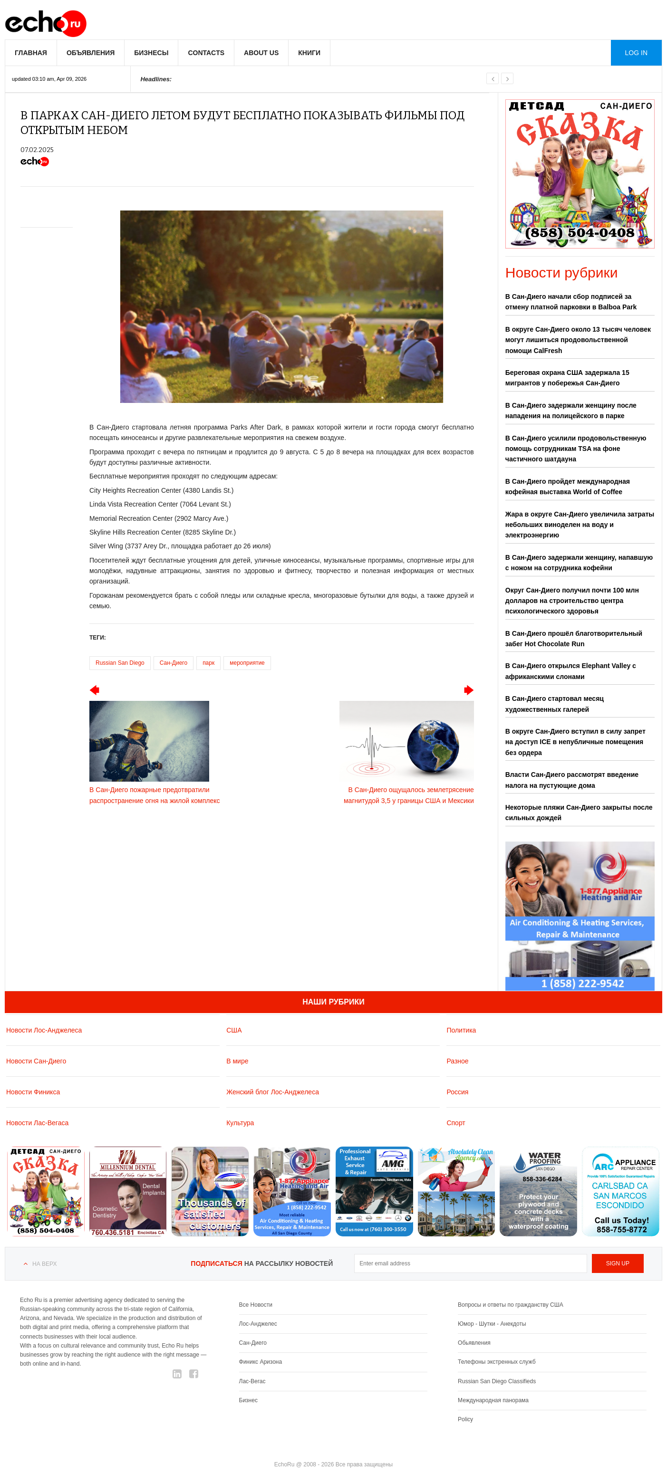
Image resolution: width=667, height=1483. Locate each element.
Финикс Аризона (260, 1362)
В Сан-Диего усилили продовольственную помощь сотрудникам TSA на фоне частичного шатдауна (576, 448)
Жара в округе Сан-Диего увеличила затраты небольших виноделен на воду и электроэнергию (580, 524)
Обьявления (474, 1342)
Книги (309, 53)
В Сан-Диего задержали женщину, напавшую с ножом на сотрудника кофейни (579, 563)
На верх (44, 1264)
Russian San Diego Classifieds (497, 1381)
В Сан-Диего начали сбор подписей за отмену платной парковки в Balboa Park (571, 302)
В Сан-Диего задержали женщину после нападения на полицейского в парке (571, 411)
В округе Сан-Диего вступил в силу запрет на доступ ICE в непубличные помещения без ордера (575, 741)
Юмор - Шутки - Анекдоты (492, 1323)
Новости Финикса (33, 1091)
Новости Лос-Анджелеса (44, 1029)
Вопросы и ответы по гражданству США (510, 1304)
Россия (457, 1091)
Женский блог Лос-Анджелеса (272, 1091)
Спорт (455, 1122)
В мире (237, 1060)
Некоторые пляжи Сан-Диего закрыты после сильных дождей (579, 813)
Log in (636, 53)
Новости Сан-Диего (36, 1060)
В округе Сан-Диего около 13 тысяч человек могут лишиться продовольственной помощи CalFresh (578, 339)
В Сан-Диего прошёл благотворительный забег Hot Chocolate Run (573, 639)
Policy (465, 1419)
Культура (240, 1122)
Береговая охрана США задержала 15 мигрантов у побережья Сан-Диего (567, 378)
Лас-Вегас (252, 1381)
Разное (457, 1060)
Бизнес (248, 1400)
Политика (461, 1029)
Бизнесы (151, 53)
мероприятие (247, 663)
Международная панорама (493, 1400)
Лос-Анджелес (258, 1323)
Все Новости (255, 1304)
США (234, 1029)
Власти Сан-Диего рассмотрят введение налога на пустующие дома (571, 780)
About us (261, 53)
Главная (31, 53)
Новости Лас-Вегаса (37, 1122)
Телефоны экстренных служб (496, 1362)
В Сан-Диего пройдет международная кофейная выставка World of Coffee (567, 487)
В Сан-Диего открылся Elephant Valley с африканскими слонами (570, 671)
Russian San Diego (120, 663)
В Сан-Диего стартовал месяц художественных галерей (554, 704)
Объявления (91, 53)
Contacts (206, 53)
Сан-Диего (173, 663)
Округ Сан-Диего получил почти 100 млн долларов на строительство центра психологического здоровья (572, 600)
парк (208, 663)
